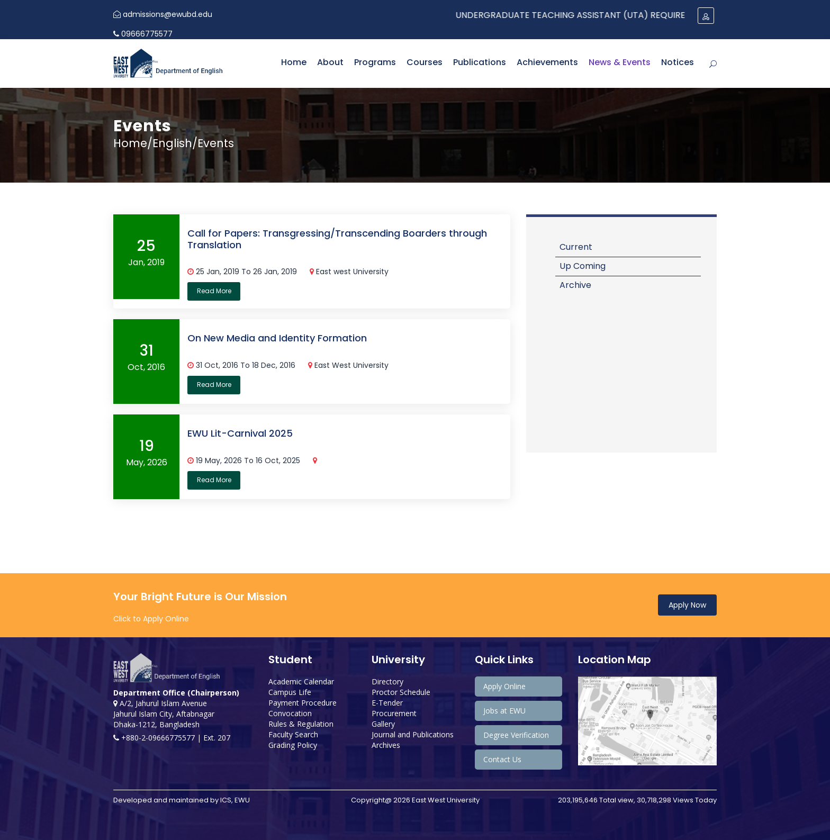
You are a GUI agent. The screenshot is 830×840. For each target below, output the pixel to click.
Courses (425, 62)
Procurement (394, 713)
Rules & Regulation (300, 724)
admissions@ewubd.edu (162, 14)
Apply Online (504, 686)
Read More (214, 290)
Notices (677, 62)
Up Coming (583, 266)
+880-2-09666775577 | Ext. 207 (171, 738)
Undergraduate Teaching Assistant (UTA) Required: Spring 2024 (609, 15)
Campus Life (289, 692)
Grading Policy (292, 745)
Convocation (290, 713)
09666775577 (143, 34)
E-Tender (387, 703)
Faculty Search (293, 734)
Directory (387, 681)
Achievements (547, 62)
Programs (375, 62)
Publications (479, 62)
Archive (575, 285)
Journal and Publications (413, 734)
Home (293, 62)
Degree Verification (516, 735)
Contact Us (502, 759)
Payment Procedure (302, 703)
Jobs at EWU (504, 711)
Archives (386, 745)
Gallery (383, 724)
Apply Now (687, 605)
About (330, 62)
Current (576, 247)
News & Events (620, 62)
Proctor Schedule (401, 692)
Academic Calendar (301, 681)
